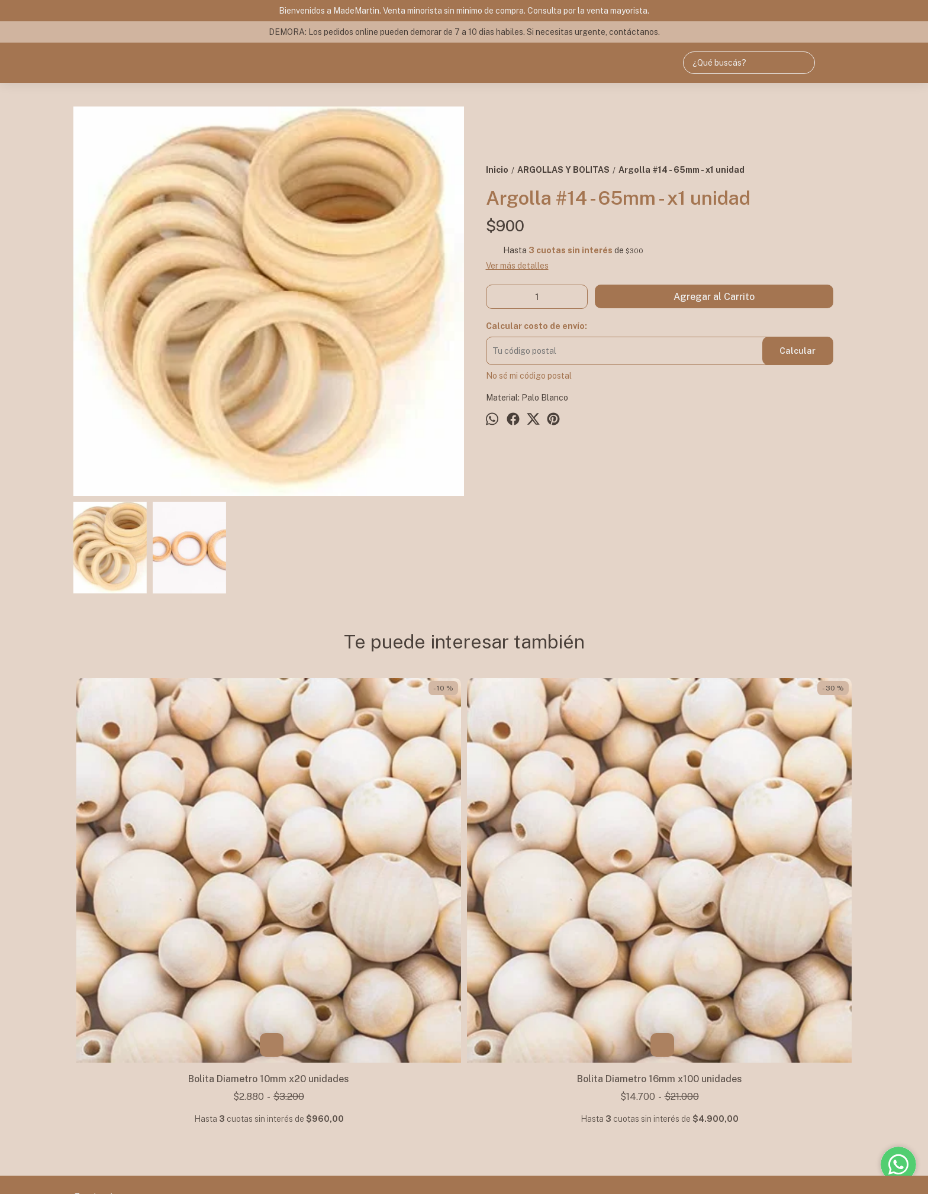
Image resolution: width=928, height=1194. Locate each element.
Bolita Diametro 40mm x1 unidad (561, 883)
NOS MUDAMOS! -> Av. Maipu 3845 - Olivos (136, 1031)
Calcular (797, 351)
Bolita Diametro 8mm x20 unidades (757, 883)
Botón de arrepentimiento (460, 1170)
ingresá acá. (404, 1170)
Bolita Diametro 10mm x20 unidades (171, 883)
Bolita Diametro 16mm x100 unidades (366, 883)
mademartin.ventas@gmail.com (141, 1078)
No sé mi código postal (529, 375)
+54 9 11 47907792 (120, 1057)
